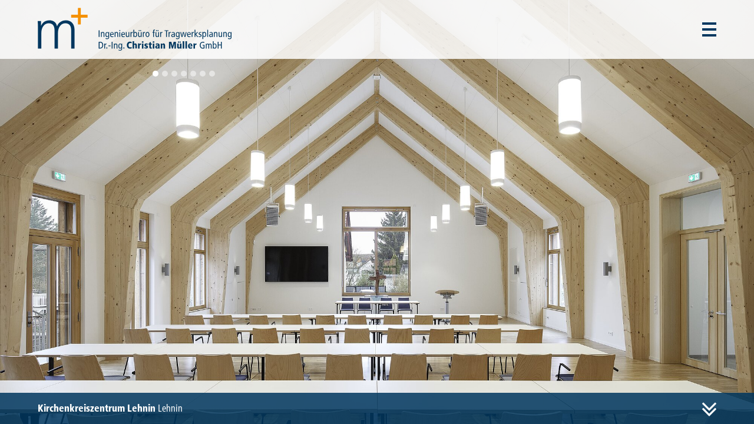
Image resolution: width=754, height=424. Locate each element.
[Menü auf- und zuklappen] (709, 29)
